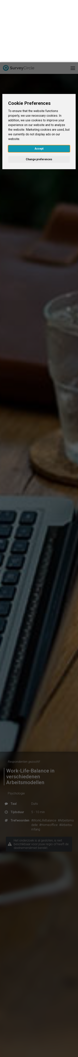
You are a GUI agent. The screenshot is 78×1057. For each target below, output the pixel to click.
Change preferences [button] (39, 97)
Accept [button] (39, 86)
